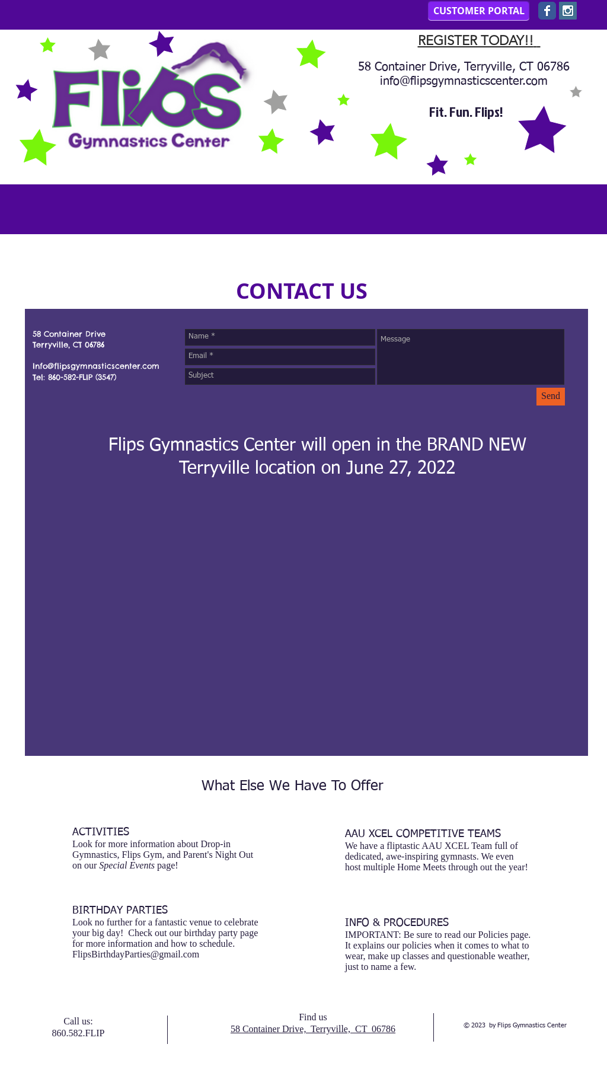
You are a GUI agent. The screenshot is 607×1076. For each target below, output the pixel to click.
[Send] (550, 397)
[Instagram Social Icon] (568, 11)
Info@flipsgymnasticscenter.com (96, 366)
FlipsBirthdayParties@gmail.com (135, 954)
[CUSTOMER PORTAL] (478, 11)
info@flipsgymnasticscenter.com (464, 81)
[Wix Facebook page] (547, 11)
